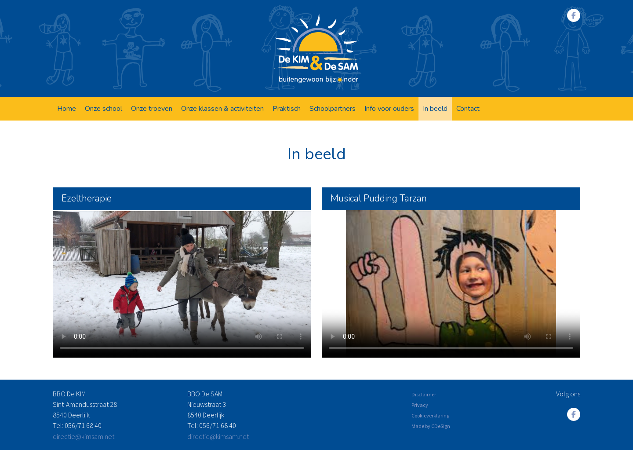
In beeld (435, 108)
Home (66, 108)
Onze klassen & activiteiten (222, 108)
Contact (468, 108)
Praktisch (287, 108)
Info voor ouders (389, 108)
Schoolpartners (332, 108)
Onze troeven (151, 108)
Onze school (103, 108)
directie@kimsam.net (83, 436)
